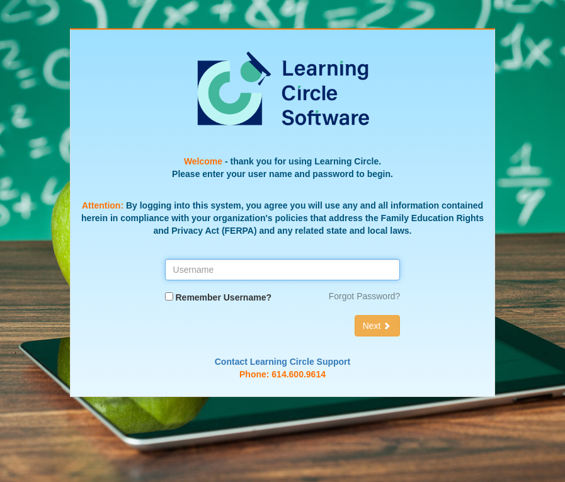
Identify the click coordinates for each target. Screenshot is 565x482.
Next (377, 326)
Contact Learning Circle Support (282, 362)
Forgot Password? (365, 296)
